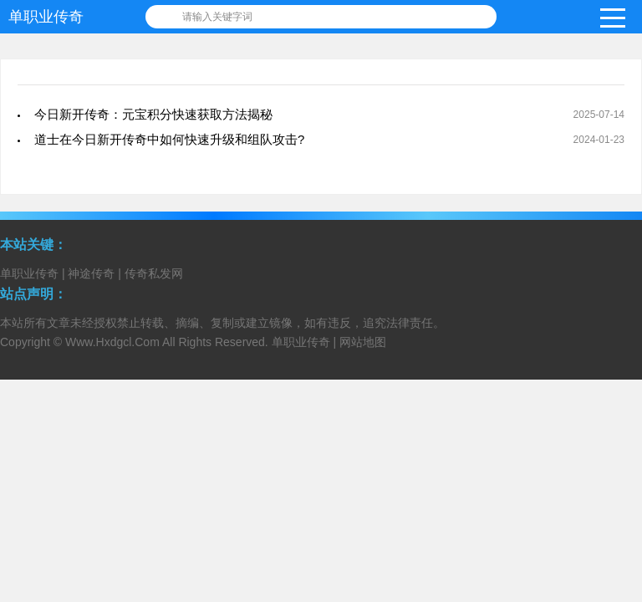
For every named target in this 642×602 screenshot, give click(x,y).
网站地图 (362, 342)
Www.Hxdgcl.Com (112, 342)
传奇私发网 (154, 273)
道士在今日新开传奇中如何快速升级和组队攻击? (169, 139)
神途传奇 (91, 273)
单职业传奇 (46, 16)
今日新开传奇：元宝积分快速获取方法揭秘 (153, 114)
